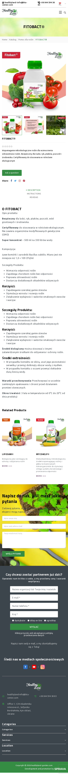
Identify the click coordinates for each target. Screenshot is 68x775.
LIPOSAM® (8, 454)
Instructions (34, 194)
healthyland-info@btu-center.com (14, 3)
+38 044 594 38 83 (46, 3)
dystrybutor (19, 620)
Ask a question (12, 173)
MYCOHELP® (42, 454)
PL (60, 4)
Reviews (34, 197)
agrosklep (50, 620)
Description (34, 190)
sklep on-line (35, 620)
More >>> (7, 466)
